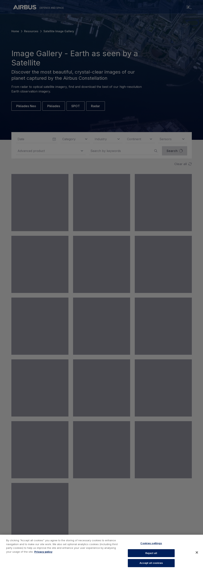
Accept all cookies (151, 562)
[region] (101, 553)
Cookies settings (151, 543)
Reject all (151, 553)
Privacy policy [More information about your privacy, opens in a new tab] (43, 551)
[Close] (197, 552)
